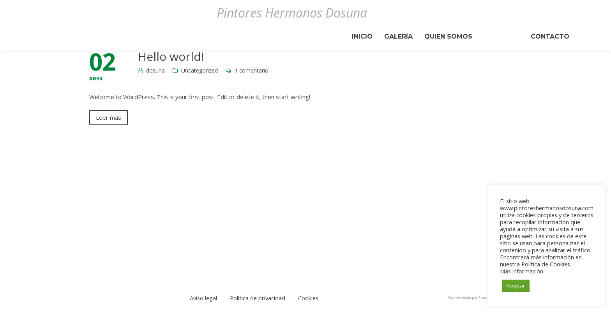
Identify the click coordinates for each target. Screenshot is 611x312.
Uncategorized (199, 70)
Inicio (362, 36)
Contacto (550, 36)
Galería (398, 36)
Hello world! (171, 56)
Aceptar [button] (516, 285)
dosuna (155, 70)
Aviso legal (203, 298)
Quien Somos (448, 36)
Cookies (308, 298)
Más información (521, 271)
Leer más (108, 117)
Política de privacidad (257, 298)
